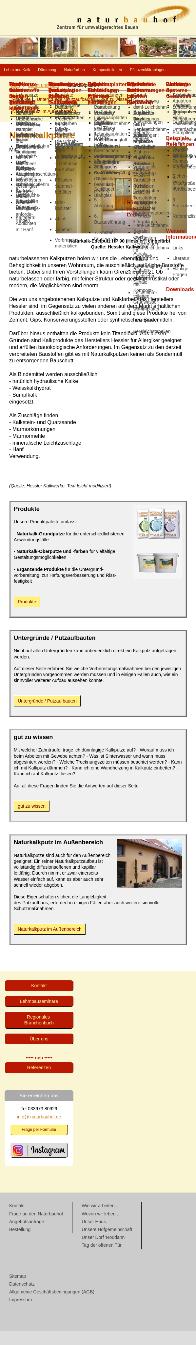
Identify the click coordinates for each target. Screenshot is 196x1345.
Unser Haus (94, 1235)
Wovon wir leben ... (101, 1227)
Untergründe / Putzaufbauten (66, 113)
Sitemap (17, 1290)
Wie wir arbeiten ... (101, 1219)
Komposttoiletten (30, 84)
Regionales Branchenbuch (39, 1033)
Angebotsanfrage (26, 1235)
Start (15, 99)
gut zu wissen (116, 113)
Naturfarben (122, 70)
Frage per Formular (39, 1143)
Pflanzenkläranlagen (93, 84)
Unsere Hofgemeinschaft (107, 1243)
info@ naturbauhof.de (39, 1130)
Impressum (20, 1313)
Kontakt (39, 999)
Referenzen (39, 1081)
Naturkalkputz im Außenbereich (44, 125)
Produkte (21, 113)
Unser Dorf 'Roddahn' (104, 1251)
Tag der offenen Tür (102, 1259)
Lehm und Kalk (27, 70)
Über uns (39, 1052)
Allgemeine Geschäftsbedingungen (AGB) (51, 1305)
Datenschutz (22, 1298)
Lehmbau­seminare (39, 1015)
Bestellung (19, 1243)
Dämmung (77, 70)
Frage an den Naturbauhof (36, 1227)
